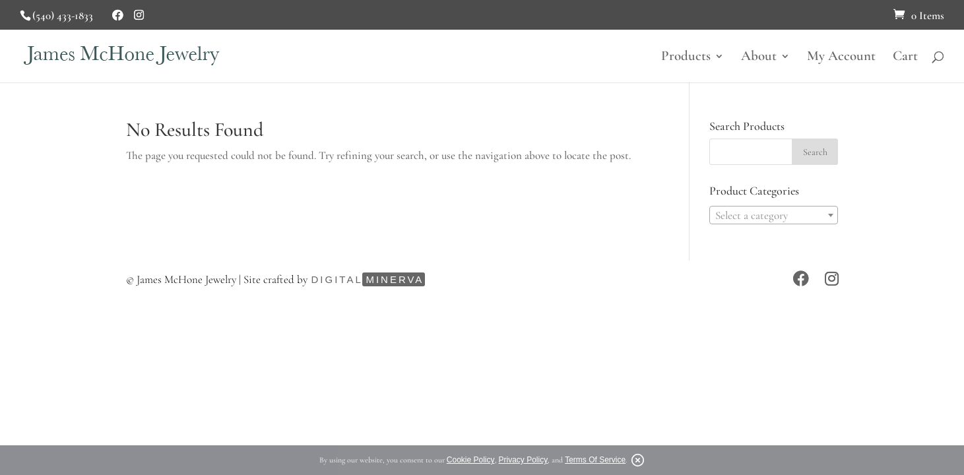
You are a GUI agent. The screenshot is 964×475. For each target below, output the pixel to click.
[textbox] (773, 215)
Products (686, 57)
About (759, 57)
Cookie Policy (471, 459)
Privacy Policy (523, 459)
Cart (905, 57)
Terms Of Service (595, 459)
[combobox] (773, 215)
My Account (841, 57)
